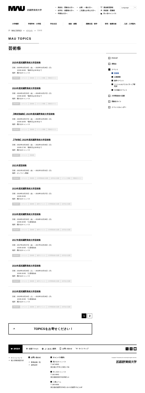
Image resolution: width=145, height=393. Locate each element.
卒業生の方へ (61, 13)
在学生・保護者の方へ (64, 10)
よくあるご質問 (49, 349)
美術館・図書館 (108, 10)
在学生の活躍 (55, 178)
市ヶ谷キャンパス (108, 13)
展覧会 (112, 64)
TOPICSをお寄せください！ (43, 329)
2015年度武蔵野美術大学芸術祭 (26, 291)
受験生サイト (52, 78)
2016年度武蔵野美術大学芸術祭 (26, 266)
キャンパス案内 (57, 357)
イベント (29, 30)
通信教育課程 (107, 7)
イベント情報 (41, 78)
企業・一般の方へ (84, 7)
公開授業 (116, 77)
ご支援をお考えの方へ (86, 10)
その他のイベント (119, 90)
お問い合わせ (65, 348)
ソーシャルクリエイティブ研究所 (123, 85)
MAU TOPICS (17, 30)
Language (128, 7)
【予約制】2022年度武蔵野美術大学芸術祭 (31, 140)
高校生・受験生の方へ (64, 7)
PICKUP (16, 78)
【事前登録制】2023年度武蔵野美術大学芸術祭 (33, 114)
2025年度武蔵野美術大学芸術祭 (26, 62)
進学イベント (41, 204)
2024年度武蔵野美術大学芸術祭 (26, 88)
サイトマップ (82, 348)
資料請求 (15, 349)
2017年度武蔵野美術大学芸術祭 (26, 240)
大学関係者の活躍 (42, 178)
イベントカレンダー (117, 107)
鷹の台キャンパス (58, 362)
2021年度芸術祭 (19, 165)
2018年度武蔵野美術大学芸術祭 (26, 214)
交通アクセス (32, 349)
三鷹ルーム (55, 382)
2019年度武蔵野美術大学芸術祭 (26, 188)
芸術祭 (115, 73)
